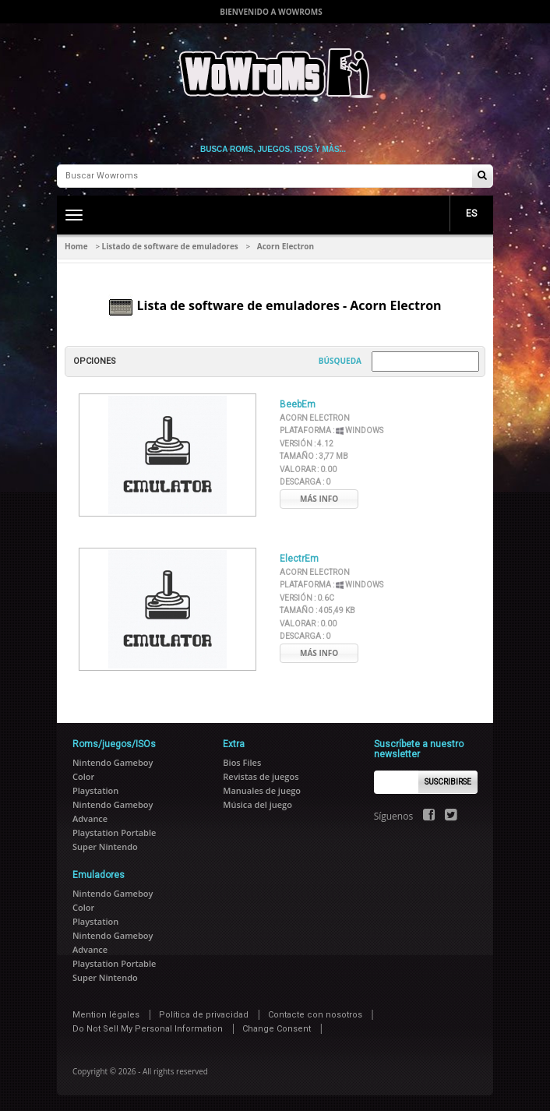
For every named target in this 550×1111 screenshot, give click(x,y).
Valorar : (308, 469)
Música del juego (257, 804)
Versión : (306, 443)
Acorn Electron (315, 418)
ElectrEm (299, 558)
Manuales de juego (262, 790)
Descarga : (305, 482)
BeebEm (298, 404)
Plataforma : (331, 430)
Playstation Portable (114, 832)
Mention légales (105, 1015)
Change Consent (276, 1029)
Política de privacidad (204, 1015)
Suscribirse (448, 782)
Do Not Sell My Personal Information (147, 1029)
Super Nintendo (105, 846)
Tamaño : (314, 456)
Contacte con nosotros (315, 1015)
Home (76, 246)
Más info (319, 498)
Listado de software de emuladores (170, 246)
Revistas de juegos (260, 776)
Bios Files (242, 762)
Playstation (95, 790)
